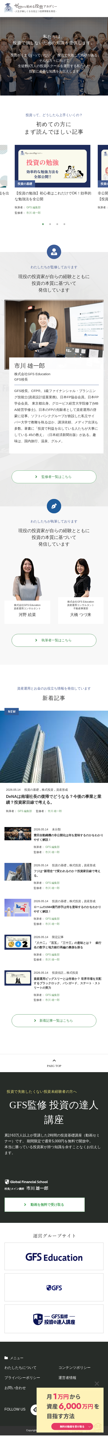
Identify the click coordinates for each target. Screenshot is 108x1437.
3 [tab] (57, 226)
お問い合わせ (15, 1389)
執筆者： (20, 209)
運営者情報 (67, 1379)
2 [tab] (50, 226)
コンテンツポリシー (74, 1369)
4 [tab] (64, 226)
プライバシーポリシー (22, 1379)
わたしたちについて (20, 1369)
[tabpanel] (54, 181)
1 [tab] (43, 226)
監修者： (20, 214)
